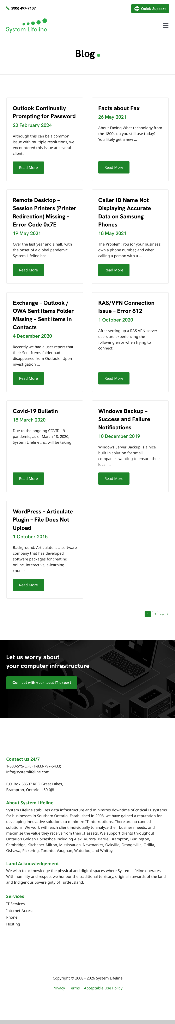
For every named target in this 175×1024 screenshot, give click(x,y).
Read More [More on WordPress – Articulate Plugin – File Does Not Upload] (28, 584)
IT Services (15, 903)
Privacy (59, 987)
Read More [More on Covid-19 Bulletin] (28, 478)
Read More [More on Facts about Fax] (113, 167)
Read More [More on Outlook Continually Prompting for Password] (28, 167)
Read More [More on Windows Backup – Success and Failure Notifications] (113, 478)
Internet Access (20, 910)
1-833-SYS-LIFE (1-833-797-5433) (33, 766)
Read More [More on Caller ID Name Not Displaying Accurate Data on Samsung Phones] (113, 269)
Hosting (13, 924)
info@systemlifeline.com (27, 771)
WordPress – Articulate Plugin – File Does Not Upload (43, 519)
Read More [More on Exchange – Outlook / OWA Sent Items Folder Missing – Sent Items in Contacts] (28, 378)
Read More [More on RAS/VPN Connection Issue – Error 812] (113, 378)
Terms (74, 987)
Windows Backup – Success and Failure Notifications (124, 419)
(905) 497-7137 (23, 8)
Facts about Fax (119, 108)
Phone (11, 917)
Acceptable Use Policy (103, 987)
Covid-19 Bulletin (35, 411)
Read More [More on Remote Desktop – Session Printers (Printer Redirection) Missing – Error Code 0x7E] (28, 269)
